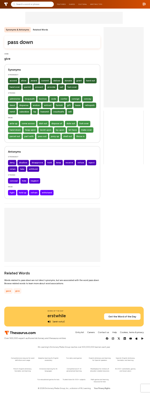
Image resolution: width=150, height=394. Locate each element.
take (22, 169)
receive (69, 162)
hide (24, 181)
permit (27, 87)
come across (28, 123)
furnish (59, 105)
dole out (71, 123)
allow (23, 80)
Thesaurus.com (6, 4)
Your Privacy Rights (102, 388)
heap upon (30, 130)
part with (29, 136)
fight (12, 192)
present (39, 87)
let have (73, 130)
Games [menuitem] (72, 4)
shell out (67, 136)
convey (87, 99)
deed (12, 105)
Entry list (79, 332)
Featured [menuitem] (61, 4)
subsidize (24, 111)
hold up (22, 192)
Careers (91, 332)
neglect (35, 181)
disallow (23, 162)
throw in (80, 136)
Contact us (103, 332)
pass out (42, 136)
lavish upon (45, 130)
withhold (33, 169)
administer (15, 99)
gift (69, 105)
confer (63, 99)
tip (34, 111)
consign (75, 99)
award (34, 80)
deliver (56, 80)
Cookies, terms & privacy (132, 332)
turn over (72, 87)
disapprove (37, 162)
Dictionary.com (144, 4)
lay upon (60, 130)
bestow (43, 99)
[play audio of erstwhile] (49, 321)
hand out (90, 80)
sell (61, 87)
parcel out (15, 136)
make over (86, 130)
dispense (24, 105)
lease (78, 105)
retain (13, 169)
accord (13, 80)
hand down (15, 130)
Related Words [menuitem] (40, 29)
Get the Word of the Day (122, 316)
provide (51, 87)
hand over (15, 87)
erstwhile (57, 315)
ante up (13, 123)
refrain (34, 192)
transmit (44, 111)
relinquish (90, 105)
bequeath (30, 99)
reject (91, 162)
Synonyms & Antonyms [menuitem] (17, 29)
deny (12, 162)
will (70, 111)
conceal (14, 181)
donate (68, 80)
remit (12, 111)
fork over (84, 123)
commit (45, 80)
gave (8, 291)
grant (79, 80)
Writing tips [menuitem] (96, 4)
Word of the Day (55, 311)
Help (114, 332)
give (17, 291)
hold (49, 162)
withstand (47, 192)
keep (58, 162)
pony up (55, 136)
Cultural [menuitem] (82, 4)
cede (53, 99)
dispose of (56, 123)
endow (36, 105)
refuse (80, 162)
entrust (48, 105)
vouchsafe (58, 111)
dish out (43, 123)
